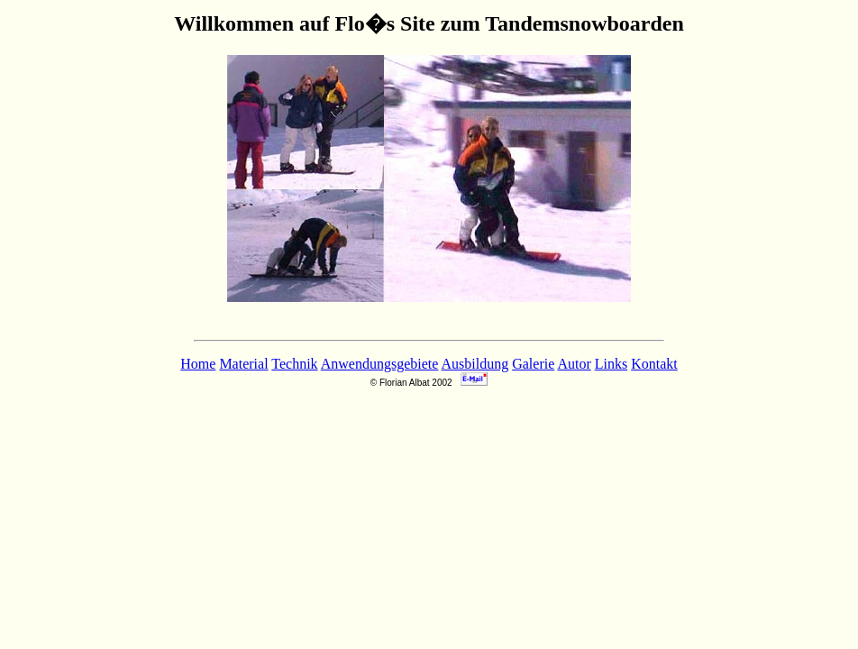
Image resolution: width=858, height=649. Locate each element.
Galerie (533, 363)
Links (611, 363)
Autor (573, 363)
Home (197, 363)
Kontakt (654, 363)
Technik (294, 363)
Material (243, 363)
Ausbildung (475, 363)
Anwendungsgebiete (380, 363)
